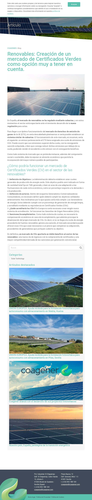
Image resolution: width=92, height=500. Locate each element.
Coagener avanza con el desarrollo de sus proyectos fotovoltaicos (42, 401)
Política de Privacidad (43, 497)
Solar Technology (17, 258)
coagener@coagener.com (43, 489)
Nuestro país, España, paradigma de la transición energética (39, 445)
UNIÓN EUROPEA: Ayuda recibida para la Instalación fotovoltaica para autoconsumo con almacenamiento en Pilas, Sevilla (44, 356)
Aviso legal (31, 497)
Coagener (11, 48)
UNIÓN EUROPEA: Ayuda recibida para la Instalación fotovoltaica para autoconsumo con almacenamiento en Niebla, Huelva (44, 310)
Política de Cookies (57, 497)
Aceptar (74, 4)
